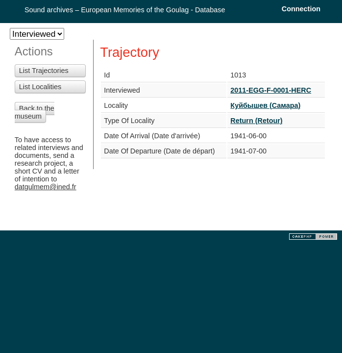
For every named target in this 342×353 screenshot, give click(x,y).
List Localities (40, 87)
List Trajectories (44, 71)
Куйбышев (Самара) (265, 105)
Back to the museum (34, 112)
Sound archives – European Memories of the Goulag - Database (124, 10)
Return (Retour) (256, 121)
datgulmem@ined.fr (45, 187)
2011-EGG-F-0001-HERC (270, 90)
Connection (301, 9)
